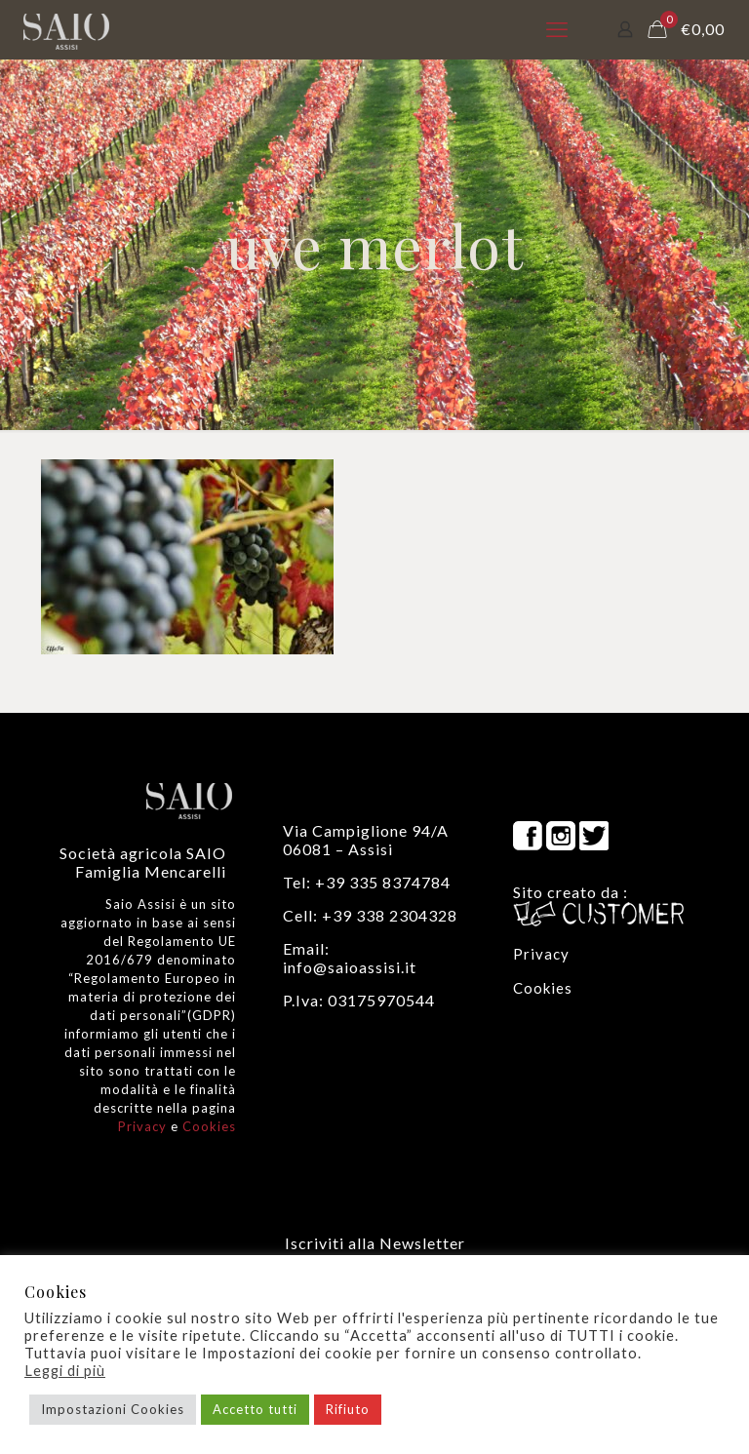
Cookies (209, 1126)
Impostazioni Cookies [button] (112, 1409)
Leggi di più (64, 1370)
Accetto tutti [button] (255, 1409)
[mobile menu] (556, 29)
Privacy (142, 1126)
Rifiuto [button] (348, 1409)
